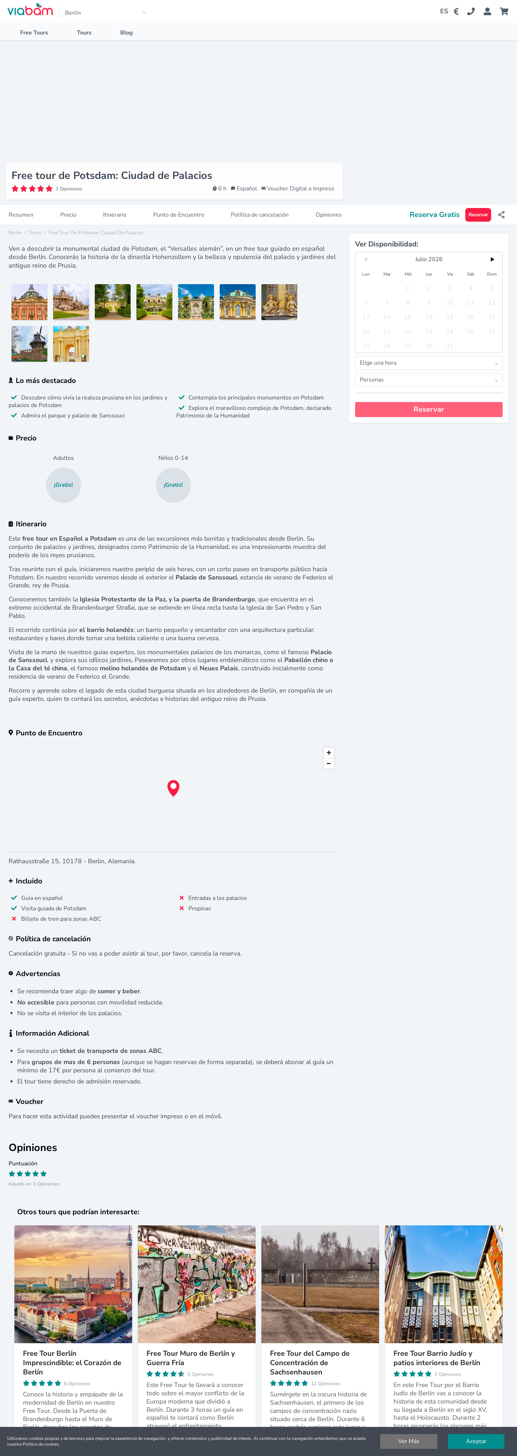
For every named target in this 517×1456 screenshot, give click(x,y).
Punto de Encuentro (178, 206)
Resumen (21, 206)
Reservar (478, 206)
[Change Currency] (457, 11)
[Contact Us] (475, 11)
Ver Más (408, 1441)
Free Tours (34, 33)
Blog (126, 33)
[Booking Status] (492, 11)
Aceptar (476, 1441)
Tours (84, 33)
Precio (68, 206)
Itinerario (114, 206)
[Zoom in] (328, 744)
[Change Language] (441, 11)
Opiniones (329, 206)
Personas (431, 371)
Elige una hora (431, 354)
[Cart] (505, 11)
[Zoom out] (328, 754)
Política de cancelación (260, 206)
